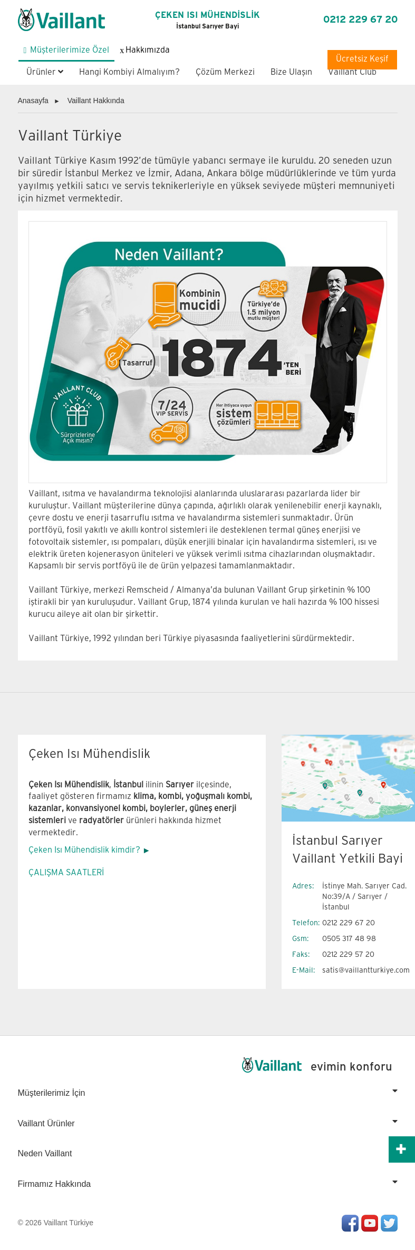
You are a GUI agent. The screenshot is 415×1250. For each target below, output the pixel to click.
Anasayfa (33, 100)
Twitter (389, 1223)
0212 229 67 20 (360, 19)
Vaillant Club (352, 72)
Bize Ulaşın (291, 72)
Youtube (369, 1223)
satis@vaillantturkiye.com (366, 970)
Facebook (350, 1223)
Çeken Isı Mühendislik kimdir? (84, 850)
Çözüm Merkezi (225, 72)
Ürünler (44, 72)
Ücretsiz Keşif (362, 59)
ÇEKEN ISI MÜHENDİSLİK (207, 20)
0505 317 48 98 (349, 938)
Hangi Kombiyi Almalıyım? (129, 72)
